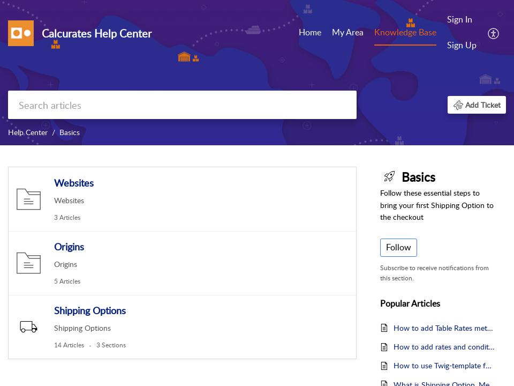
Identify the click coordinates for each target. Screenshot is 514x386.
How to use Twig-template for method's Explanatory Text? (444, 365)
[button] (494, 32)
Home (310, 32)
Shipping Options (90, 310)
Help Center (28, 132)
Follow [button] (398, 247)
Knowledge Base (405, 32)
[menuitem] (310, 33)
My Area (348, 32)
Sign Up (462, 45)
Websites (74, 183)
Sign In (459, 19)
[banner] (257, 72)
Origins (69, 247)
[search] (182, 105)
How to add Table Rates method (444, 328)
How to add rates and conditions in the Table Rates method (444, 347)
